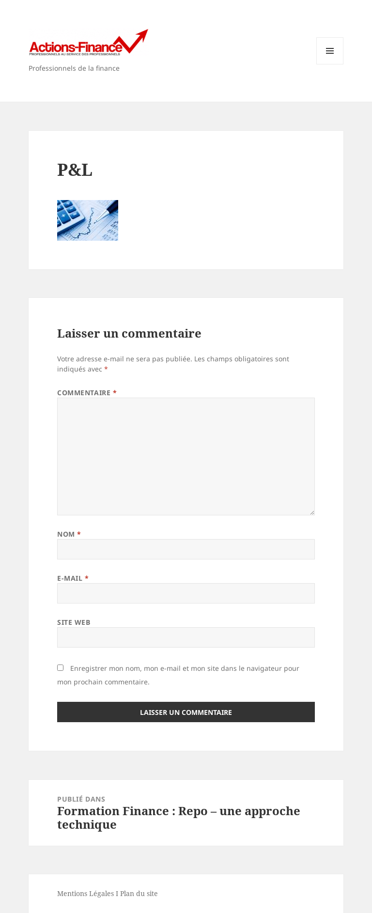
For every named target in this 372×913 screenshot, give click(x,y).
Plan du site (139, 893)
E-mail (73, 578)
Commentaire (87, 392)
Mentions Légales (85, 893)
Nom (69, 534)
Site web (73, 622)
